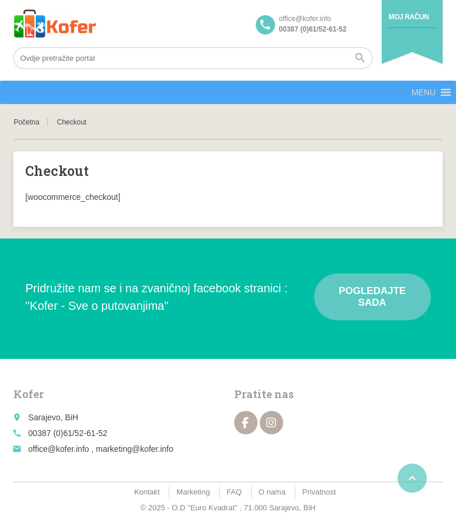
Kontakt (147, 492)
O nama (272, 492)
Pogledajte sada (372, 296)
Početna (26, 122)
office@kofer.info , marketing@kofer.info (100, 449)
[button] (424, 92)
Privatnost (319, 492)
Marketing (193, 492)
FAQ (234, 492)
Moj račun (409, 17)
